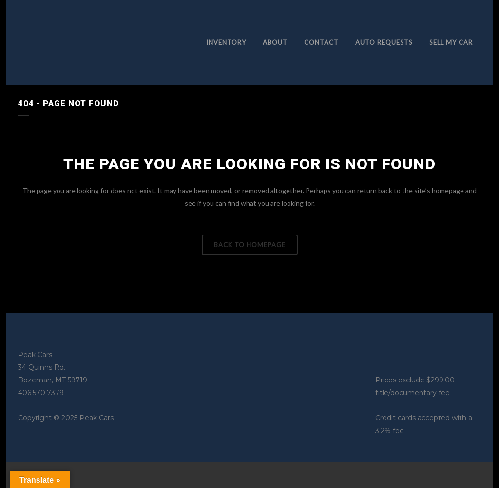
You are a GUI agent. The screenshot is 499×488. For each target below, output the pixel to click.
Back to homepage (250, 245)
